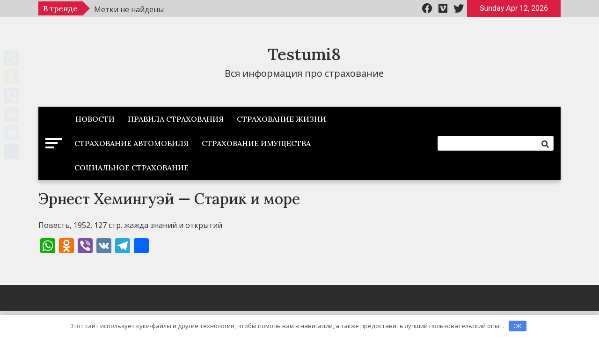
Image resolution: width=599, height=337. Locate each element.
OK (517, 326)
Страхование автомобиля (131, 143)
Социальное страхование (131, 167)
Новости (95, 119)
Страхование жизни (281, 119)
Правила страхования (176, 119)
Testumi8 (304, 54)
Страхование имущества (256, 143)
